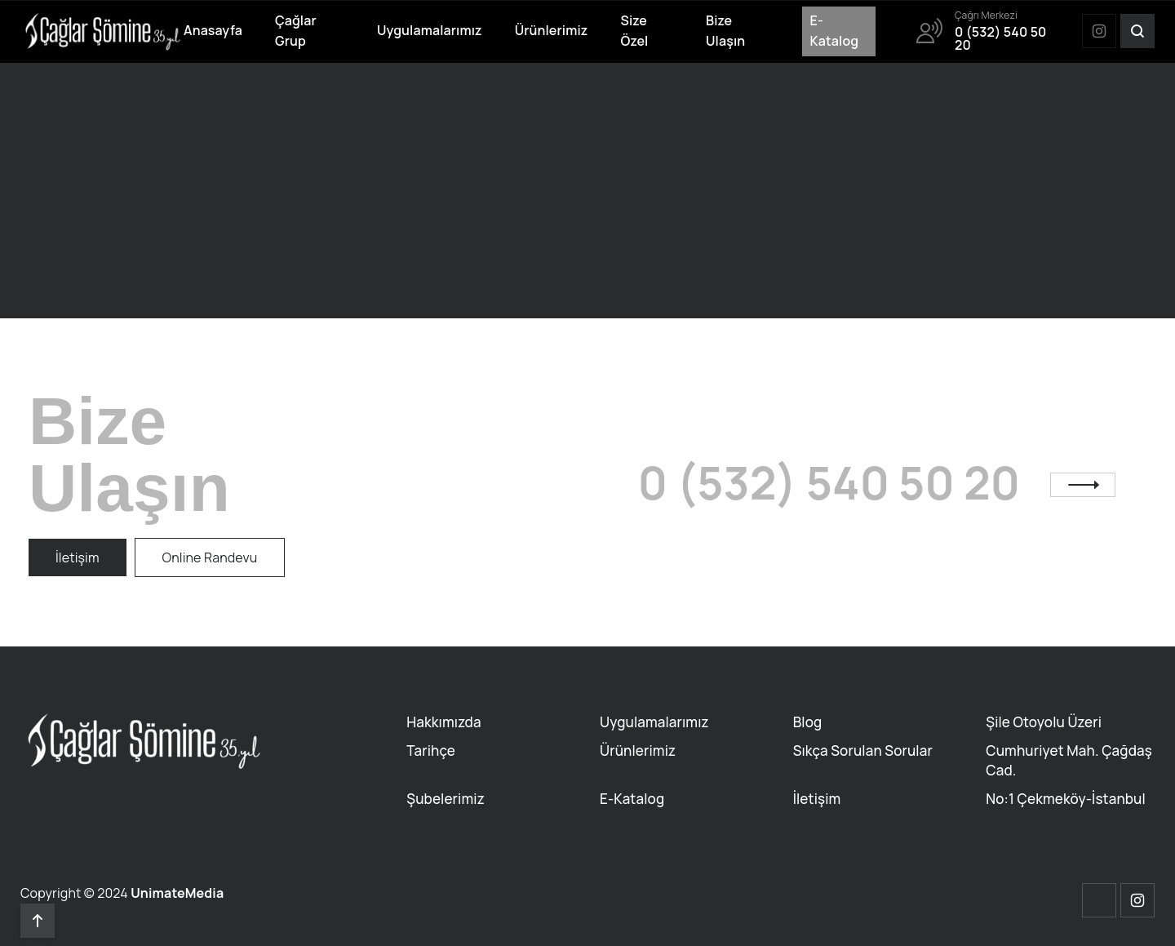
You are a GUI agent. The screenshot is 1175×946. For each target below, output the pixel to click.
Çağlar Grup (296, 31)
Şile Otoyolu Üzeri (1044, 722)
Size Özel (634, 31)
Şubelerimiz (445, 798)
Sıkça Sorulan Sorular (863, 750)
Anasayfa (213, 30)
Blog (807, 722)
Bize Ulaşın (725, 31)
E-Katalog (834, 31)
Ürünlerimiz (551, 30)
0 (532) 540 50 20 (829, 482)
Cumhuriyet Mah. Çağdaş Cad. (1069, 760)
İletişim (817, 798)
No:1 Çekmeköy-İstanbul (1066, 798)
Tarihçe (430, 750)
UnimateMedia (177, 893)
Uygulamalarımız (429, 30)
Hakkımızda (443, 722)
